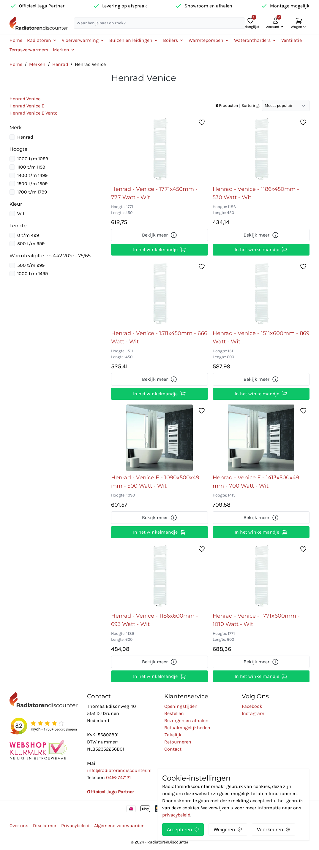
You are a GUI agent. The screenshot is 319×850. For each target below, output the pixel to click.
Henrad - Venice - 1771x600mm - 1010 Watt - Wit (256, 620)
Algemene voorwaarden (119, 825)
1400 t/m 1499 (32, 175)
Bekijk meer (159, 235)
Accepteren (183, 829)
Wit (21, 213)
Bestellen (174, 713)
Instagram (253, 713)
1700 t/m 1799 (32, 192)
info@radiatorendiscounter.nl (119, 770)
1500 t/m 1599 (32, 183)
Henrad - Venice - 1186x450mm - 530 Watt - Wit (256, 193)
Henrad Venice (25, 99)
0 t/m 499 (28, 235)
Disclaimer (44, 825)
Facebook (252, 706)
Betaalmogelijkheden (187, 727)
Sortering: (250, 105)
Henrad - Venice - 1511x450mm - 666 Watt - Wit (159, 337)
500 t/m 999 (31, 243)
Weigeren (228, 829)
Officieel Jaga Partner (41, 6)
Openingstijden (181, 706)
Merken (37, 64)
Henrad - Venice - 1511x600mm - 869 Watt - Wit (261, 337)
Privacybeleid (75, 825)
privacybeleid (176, 815)
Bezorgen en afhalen (186, 720)
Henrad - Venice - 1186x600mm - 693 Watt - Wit (154, 620)
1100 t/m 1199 (31, 167)
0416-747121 (118, 777)
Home (16, 40)
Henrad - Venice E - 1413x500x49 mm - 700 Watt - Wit (256, 481)
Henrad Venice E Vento (34, 113)
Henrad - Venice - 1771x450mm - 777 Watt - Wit (154, 193)
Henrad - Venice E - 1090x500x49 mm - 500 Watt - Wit (155, 481)
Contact (172, 749)
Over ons (19, 825)
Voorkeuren (273, 829)
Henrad (60, 64)
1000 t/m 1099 (32, 158)
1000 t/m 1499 (32, 273)
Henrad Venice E (27, 106)
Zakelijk (172, 735)
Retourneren (177, 742)
